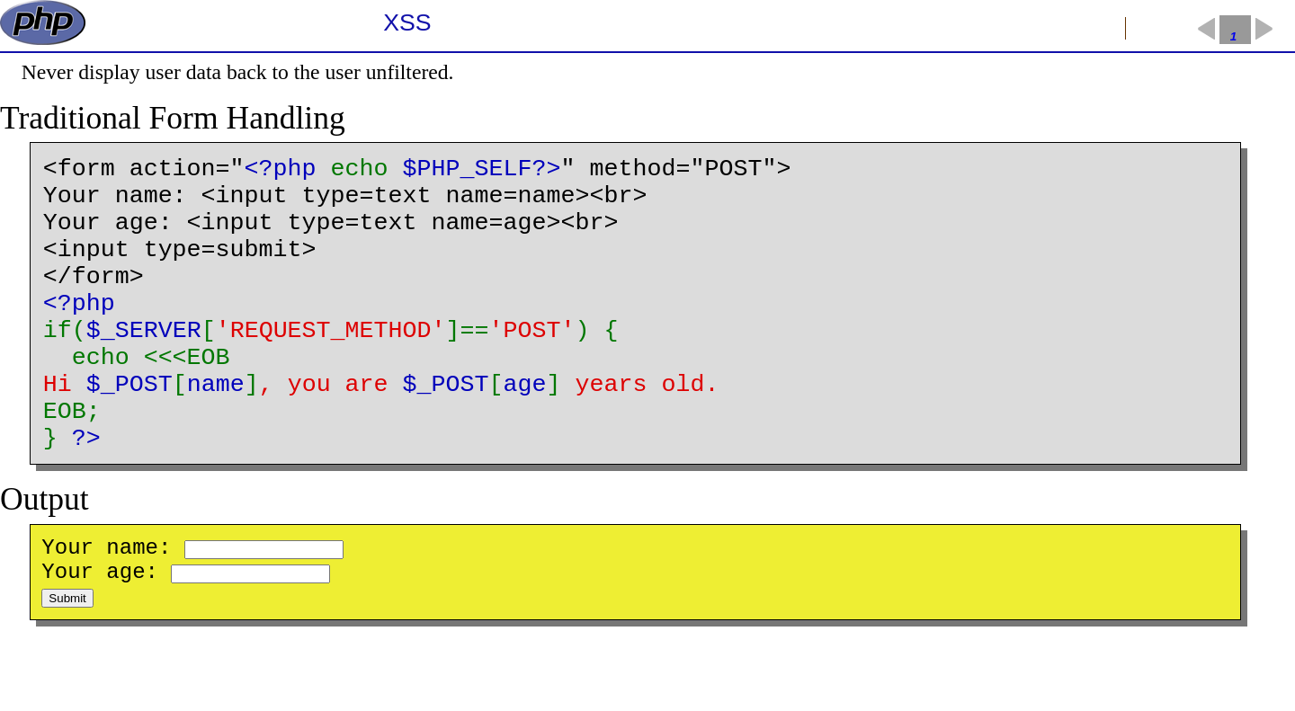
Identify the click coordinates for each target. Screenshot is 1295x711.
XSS (407, 22)
